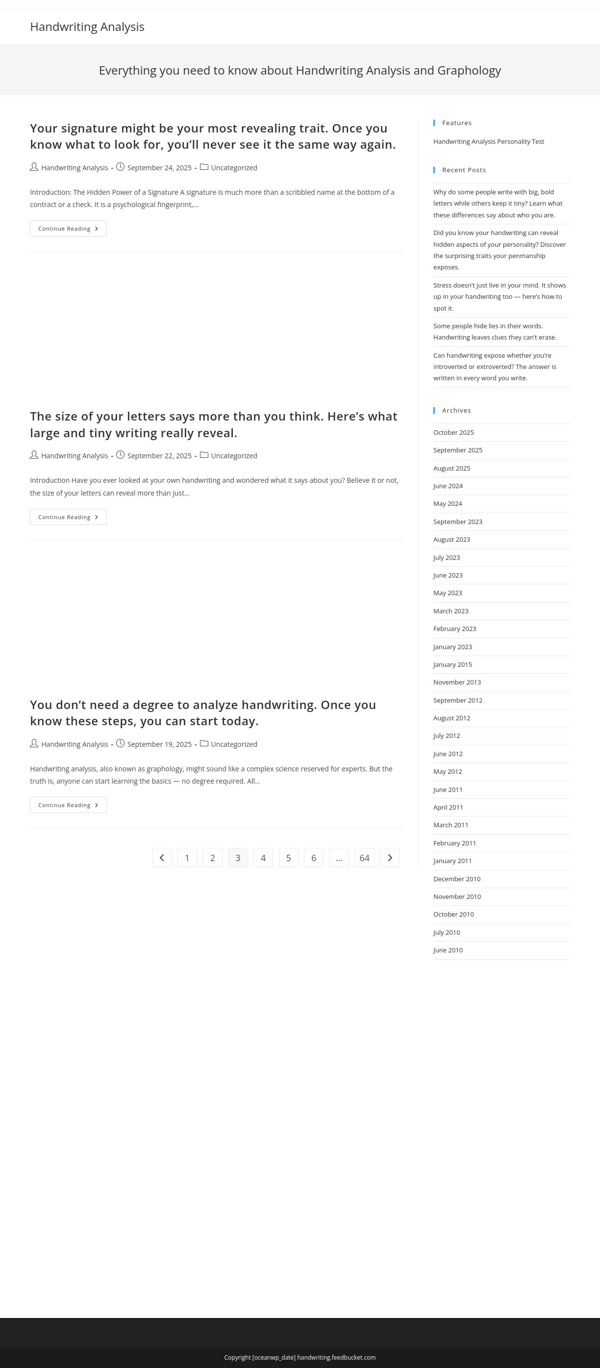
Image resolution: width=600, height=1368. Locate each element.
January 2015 (452, 664)
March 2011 (451, 824)
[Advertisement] (216, 335)
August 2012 (451, 717)
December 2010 (456, 878)
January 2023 (452, 646)
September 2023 (457, 521)
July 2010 (446, 932)
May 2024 (447, 503)
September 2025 (457, 450)
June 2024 (448, 485)
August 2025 (451, 468)
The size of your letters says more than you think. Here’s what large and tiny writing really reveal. (214, 424)
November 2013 (457, 682)
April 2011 (448, 807)
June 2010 (448, 950)
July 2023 (446, 557)
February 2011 (454, 843)
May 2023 (447, 592)
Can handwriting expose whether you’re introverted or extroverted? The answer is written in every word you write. (494, 367)
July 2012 (446, 735)
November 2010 (457, 896)
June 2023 (448, 575)
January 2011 (452, 860)
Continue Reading (72, 230)
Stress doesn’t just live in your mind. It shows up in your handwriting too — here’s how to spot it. (499, 297)
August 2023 (451, 539)
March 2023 (451, 610)
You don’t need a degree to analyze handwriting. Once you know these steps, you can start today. (203, 712)
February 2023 (454, 628)
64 (364, 858)
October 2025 (453, 432)
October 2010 (453, 914)
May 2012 (447, 771)
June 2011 (448, 789)
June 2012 (448, 753)
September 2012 (457, 700)
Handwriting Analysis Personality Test (488, 141)
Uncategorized (234, 167)
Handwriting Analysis (87, 26)
